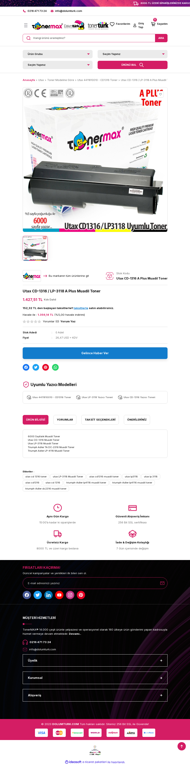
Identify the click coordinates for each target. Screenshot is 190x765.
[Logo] (70, 25)
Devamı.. (75, 633)
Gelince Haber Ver (95, 353)
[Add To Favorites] (160, 94)
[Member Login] (140, 25)
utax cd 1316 (53, 482)
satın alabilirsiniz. (94, 308)
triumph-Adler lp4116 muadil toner (132, 482)
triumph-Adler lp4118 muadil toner (86, 482)
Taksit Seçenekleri (100, 419)
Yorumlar (65, 419)
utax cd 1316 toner (36, 476)
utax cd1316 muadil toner (104, 476)
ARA (161, 38)
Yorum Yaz (68, 321)
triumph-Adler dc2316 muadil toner (45, 488)
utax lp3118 (131, 476)
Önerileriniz (137, 419)
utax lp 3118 (151, 476)
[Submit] (162, 583)
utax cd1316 (32, 482)
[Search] (95, 38)
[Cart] (159, 24)
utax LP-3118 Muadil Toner (68, 476)
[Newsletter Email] (95, 583)
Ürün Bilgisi (35, 419)
